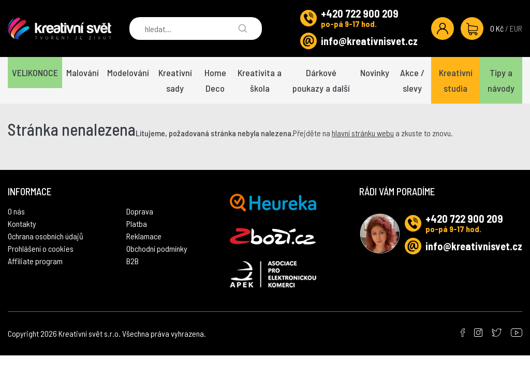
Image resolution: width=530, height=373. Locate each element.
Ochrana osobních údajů (45, 236)
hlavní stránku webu (363, 133)
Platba (136, 223)
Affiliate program (35, 261)
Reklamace (143, 236)
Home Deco (215, 80)
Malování (82, 72)
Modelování (128, 72)
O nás (16, 211)
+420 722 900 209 (360, 13)
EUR (516, 28)
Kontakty (22, 223)
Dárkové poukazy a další (321, 80)
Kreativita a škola (260, 80)
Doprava (139, 211)
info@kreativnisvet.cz (369, 41)
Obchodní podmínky (156, 248)
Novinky (374, 72)
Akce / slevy (412, 80)
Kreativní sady (175, 80)
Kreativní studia (456, 80)
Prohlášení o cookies (40, 248)
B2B (132, 261)
